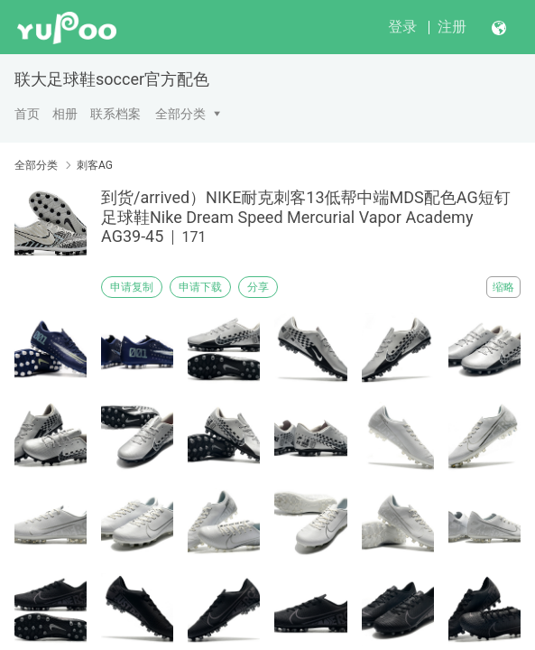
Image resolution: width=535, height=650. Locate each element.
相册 (65, 114)
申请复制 (131, 287)
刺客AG (95, 165)
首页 (27, 114)
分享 (258, 287)
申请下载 (200, 287)
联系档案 (115, 114)
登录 (402, 26)
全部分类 (180, 114)
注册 (452, 26)
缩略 (503, 287)
